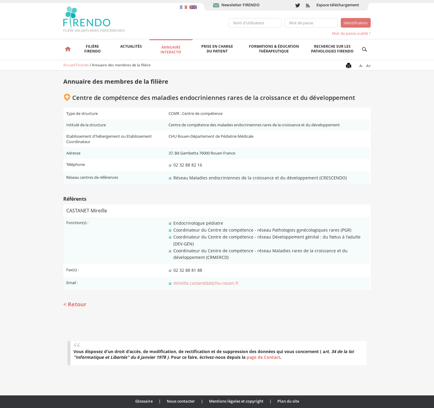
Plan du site (288, 401)
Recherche (364, 49)
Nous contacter (181, 401)
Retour (77, 304)
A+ (368, 65)
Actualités (131, 46)
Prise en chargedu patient (217, 49)
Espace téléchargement (337, 5)
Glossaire (144, 401)
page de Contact (263, 357)
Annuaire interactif (170, 50)
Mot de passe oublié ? (351, 33)
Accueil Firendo (76, 65)
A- (361, 65)
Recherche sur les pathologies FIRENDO (332, 49)
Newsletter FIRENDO (240, 5)
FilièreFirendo (92, 49)
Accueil (68, 49)
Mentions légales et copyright (236, 401)
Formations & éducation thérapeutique (274, 49)
